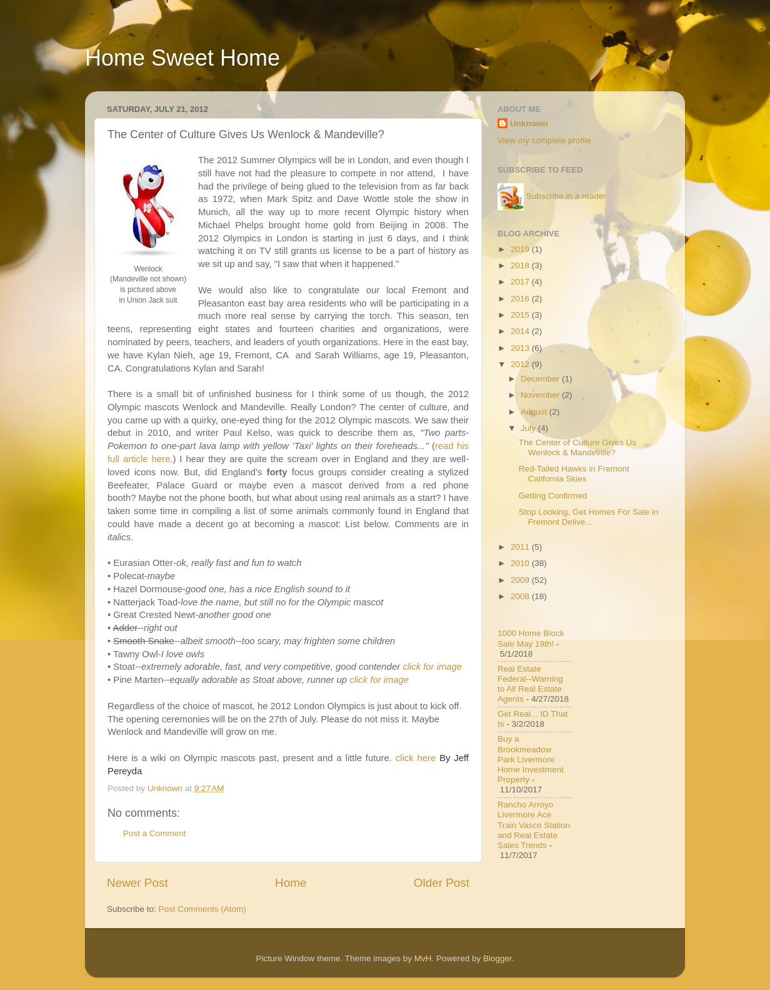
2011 (521, 547)
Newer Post (137, 882)
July (529, 428)
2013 (521, 348)
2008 (521, 596)
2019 (521, 249)
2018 (521, 265)
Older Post (441, 882)
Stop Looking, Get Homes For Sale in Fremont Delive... (589, 517)
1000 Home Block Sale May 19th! (531, 638)
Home (290, 882)
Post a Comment (154, 833)
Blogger (497, 958)
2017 (521, 281)
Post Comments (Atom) (202, 909)
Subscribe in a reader (566, 196)
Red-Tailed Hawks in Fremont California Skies (574, 473)
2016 (521, 298)
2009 (521, 580)
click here (416, 758)
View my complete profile (544, 140)
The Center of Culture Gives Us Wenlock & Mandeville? (577, 447)
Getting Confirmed (553, 495)
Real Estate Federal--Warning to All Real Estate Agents (530, 684)
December (541, 378)
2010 (521, 563)
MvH (423, 958)
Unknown (529, 123)
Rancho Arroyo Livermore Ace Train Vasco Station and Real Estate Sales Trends (534, 825)
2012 (521, 364)
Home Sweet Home (182, 58)
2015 (521, 315)
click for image (432, 667)
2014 (521, 331)
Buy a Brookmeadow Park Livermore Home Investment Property (531, 759)
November (541, 395)
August (535, 412)
